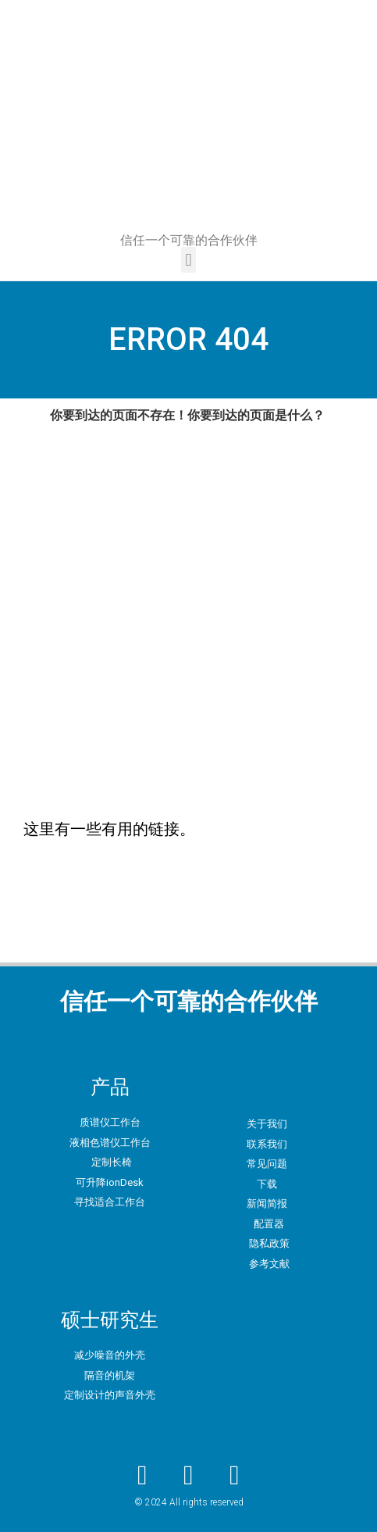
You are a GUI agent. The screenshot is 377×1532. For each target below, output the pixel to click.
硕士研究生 (109, 1320)
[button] (188, 260)
